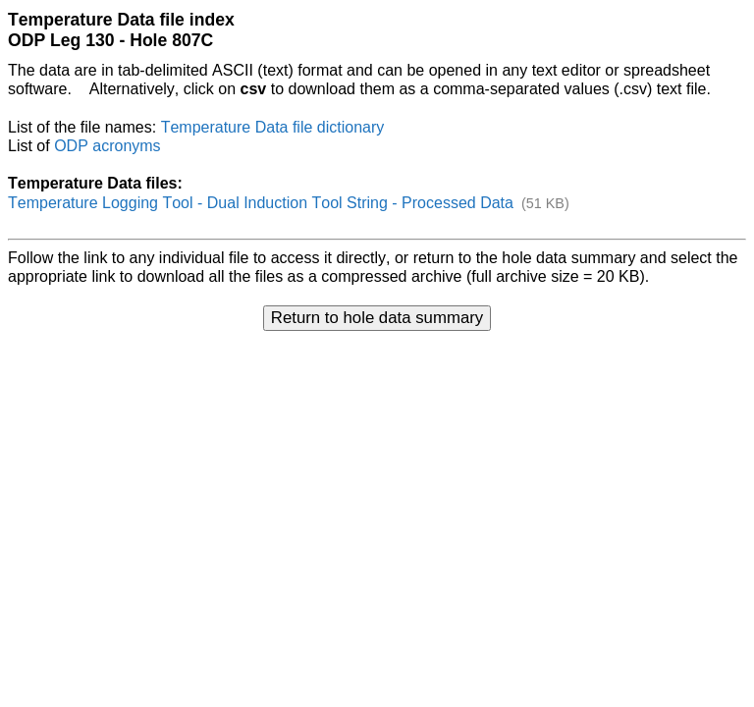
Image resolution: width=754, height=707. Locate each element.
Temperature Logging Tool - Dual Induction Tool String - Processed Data (260, 202)
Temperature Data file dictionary (273, 127)
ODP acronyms (107, 145)
